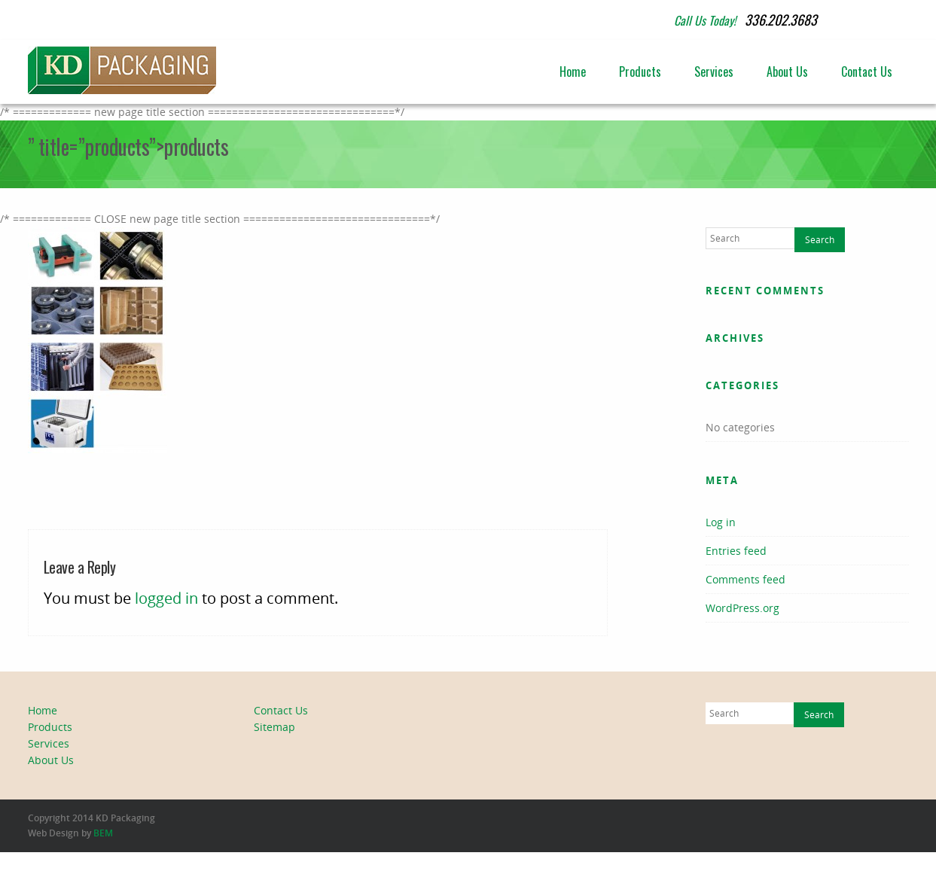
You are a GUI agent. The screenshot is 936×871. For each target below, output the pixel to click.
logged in (166, 598)
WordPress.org (742, 608)
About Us (787, 71)
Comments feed (745, 579)
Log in (721, 522)
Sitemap (274, 727)
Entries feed (736, 551)
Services (713, 71)
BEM (103, 833)
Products (640, 71)
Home (572, 71)
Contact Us (866, 71)
